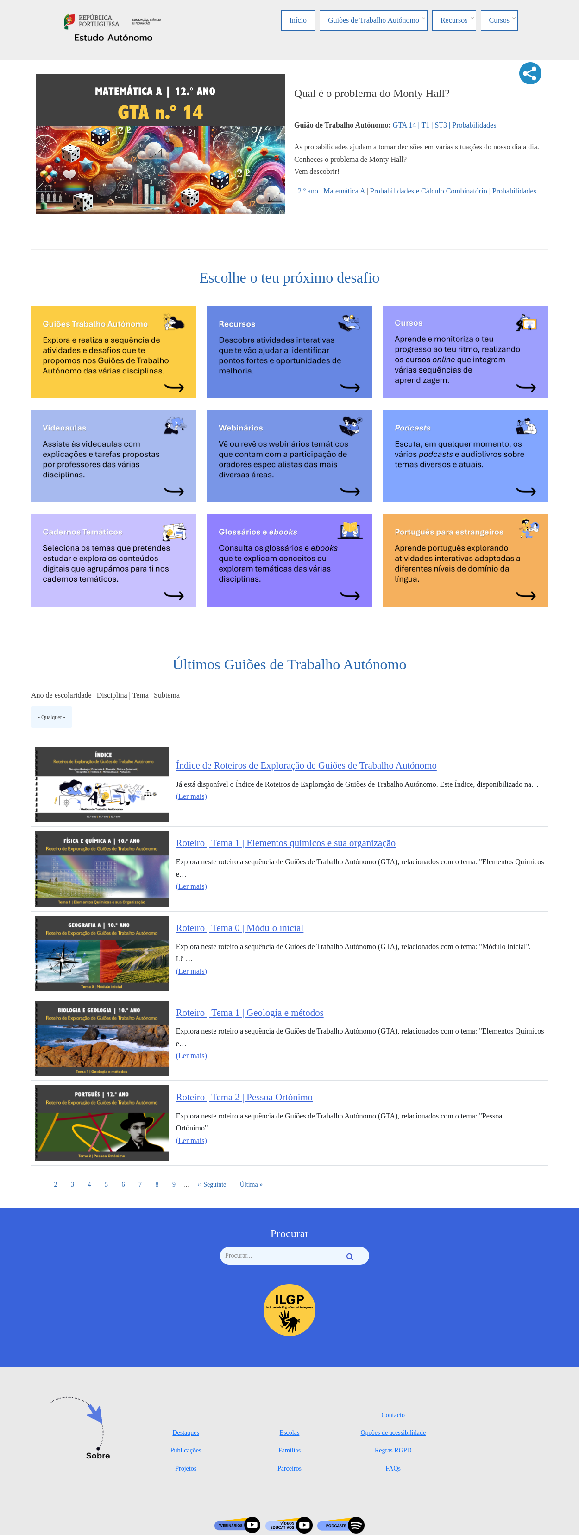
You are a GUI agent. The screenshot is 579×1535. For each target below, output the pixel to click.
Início (298, 20)
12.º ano (306, 191)
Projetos (185, 1468)
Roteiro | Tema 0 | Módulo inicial (240, 927)
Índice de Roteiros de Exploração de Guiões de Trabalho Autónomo (306, 765)
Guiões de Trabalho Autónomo (373, 20)
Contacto (393, 1415)
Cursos (499, 20)
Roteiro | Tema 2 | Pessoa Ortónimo (244, 1097)
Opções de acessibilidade (393, 1432)
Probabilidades (514, 191)
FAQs (393, 1468)
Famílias (289, 1450)
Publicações (185, 1450)
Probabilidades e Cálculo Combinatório (428, 191)
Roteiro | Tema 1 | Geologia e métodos (250, 1012)
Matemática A (344, 191)
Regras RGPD (393, 1450)
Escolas (290, 1432)
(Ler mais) (191, 796)
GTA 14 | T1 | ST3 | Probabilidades (445, 125)
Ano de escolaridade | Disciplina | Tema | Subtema (105, 695)
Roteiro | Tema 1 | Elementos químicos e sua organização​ (286, 842)
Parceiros (289, 1468)
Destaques (185, 1432)
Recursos (454, 20)
